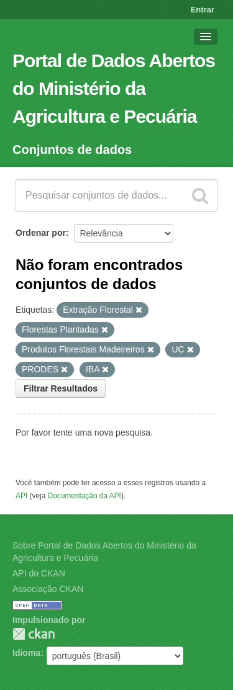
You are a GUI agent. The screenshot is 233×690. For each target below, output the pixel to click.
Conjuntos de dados (72, 149)
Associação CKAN (47, 589)
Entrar (202, 9)
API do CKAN (38, 573)
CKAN (33, 633)
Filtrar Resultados (61, 388)
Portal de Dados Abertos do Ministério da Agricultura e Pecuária (113, 88)
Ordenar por (41, 233)
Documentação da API (84, 495)
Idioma (26, 653)
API (21, 495)
